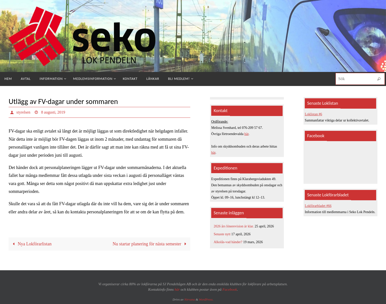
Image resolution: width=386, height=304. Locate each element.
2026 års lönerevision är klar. (234, 226)
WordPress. (206, 299)
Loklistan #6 (313, 114)
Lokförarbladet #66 (318, 206)
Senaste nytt (222, 234)
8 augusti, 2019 (53, 112)
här (246, 134)
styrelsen (23, 112)
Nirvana (189, 299)
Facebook (229, 289)
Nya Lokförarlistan (30, 243)
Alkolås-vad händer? (228, 242)
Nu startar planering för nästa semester (151, 243)
